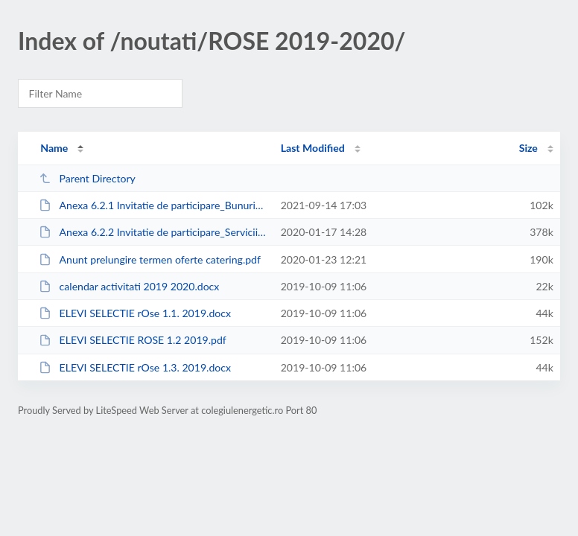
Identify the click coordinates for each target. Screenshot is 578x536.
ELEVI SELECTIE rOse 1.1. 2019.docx (135, 313)
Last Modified (313, 147)
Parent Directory (87, 178)
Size (528, 147)
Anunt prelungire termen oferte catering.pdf (150, 259)
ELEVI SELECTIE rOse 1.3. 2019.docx (135, 367)
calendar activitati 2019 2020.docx (129, 286)
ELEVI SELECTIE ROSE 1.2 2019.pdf (132, 340)
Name (54, 147)
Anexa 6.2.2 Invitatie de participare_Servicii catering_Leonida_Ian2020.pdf (153, 232)
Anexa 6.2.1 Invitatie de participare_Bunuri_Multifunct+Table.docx (153, 205)
